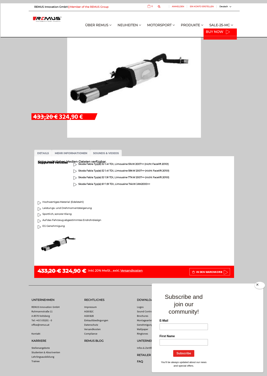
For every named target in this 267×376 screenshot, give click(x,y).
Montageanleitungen (148, 320)
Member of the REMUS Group (89, 7)
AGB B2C (89, 311)
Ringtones (142, 333)
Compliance (91, 333)
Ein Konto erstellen (202, 6)
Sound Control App (147, 311)
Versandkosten (131, 270)
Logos (140, 307)
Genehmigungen (146, 324)
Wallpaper (142, 329)
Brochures (142, 316)
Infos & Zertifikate (147, 348)
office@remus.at (40, 324)
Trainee (35, 361)
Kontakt (35, 333)
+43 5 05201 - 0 (44, 320)
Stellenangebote (40, 348)
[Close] (259, 286)
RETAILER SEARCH (150, 355)
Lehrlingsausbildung (42, 356)
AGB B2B (89, 316)
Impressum (90, 307)
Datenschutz (91, 324)
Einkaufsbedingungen (96, 320)
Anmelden (178, 6)
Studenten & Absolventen (45, 352)
